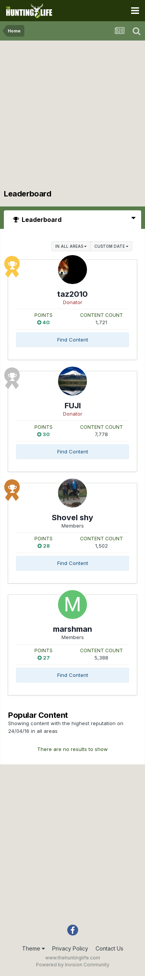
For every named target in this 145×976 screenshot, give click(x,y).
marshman (72, 629)
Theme (33, 948)
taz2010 (72, 294)
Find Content (72, 340)
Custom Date (111, 246)
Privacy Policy (70, 948)
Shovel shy (72, 517)
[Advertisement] (72, 116)
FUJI (73, 405)
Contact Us (109, 948)
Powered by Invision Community (72, 965)
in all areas (71, 246)
